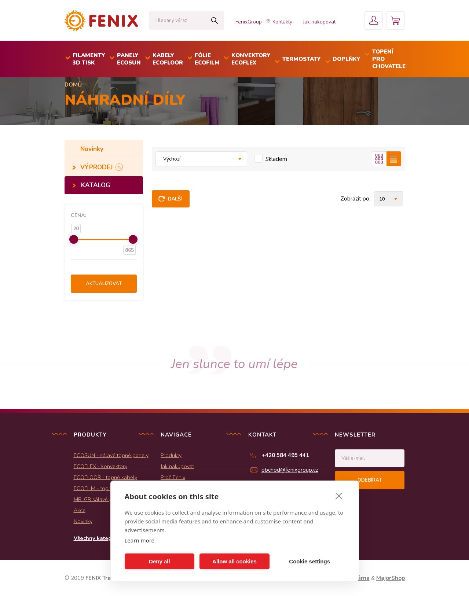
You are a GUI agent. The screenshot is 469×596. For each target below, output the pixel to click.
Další (175, 198)
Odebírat (370, 480)
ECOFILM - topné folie (100, 488)
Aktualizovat (104, 283)
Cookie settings (309, 561)
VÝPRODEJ (97, 167)
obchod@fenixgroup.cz (289, 470)
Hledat (214, 20)
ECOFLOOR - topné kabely (105, 477)
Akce (79, 510)
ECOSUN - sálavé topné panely (111, 455)
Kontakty (282, 21)
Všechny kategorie (98, 538)
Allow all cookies (234, 561)
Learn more (140, 540)
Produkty (171, 455)
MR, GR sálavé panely (99, 499)
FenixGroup (248, 21)
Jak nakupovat (319, 21)
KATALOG (95, 185)
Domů (73, 84)
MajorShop (390, 578)
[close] (339, 495)
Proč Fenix (173, 477)
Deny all (159, 561)
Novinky (92, 149)
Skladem (276, 159)
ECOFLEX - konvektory (100, 466)
